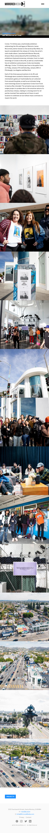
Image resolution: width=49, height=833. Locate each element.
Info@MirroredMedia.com (25, 814)
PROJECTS (10, 796)
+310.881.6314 (25, 812)
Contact (28, 817)
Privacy (21, 817)
